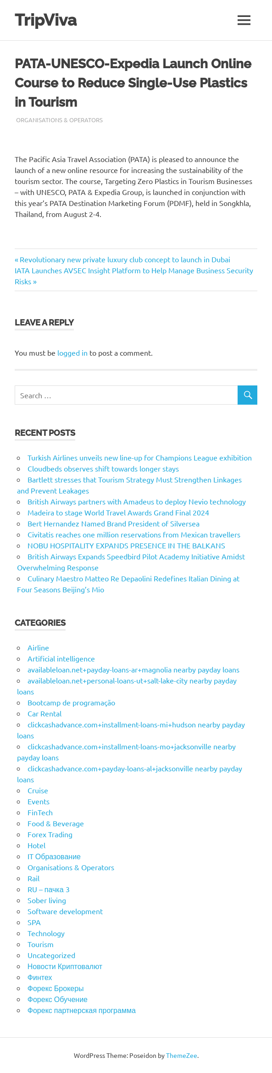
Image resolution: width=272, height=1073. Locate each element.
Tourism (41, 943)
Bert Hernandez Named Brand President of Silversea (114, 523)
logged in (72, 352)
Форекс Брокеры (56, 987)
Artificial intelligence (61, 658)
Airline (38, 647)
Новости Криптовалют (65, 965)
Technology (46, 933)
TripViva (46, 20)
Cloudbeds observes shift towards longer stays (103, 468)
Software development (65, 911)
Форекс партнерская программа (82, 1009)
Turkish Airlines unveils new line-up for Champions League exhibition (140, 457)
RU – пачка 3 (49, 889)
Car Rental (44, 713)
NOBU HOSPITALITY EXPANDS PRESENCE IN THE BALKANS (126, 545)
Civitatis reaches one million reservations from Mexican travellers (134, 534)
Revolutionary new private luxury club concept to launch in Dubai (124, 259)
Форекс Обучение (58, 998)
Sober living (47, 900)
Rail (33, 878)
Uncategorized (51, 954)
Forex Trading (50, 834)
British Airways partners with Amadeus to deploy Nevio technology (137, 501)
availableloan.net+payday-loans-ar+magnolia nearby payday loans (133, 669)
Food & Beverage (56, 823)
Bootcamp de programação (71, 702)
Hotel (36, 845)
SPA (34, 922)
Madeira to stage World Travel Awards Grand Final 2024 (118, 512)
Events (39, 801)
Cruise (38, 790)
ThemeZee (181, 1055)
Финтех (40, 976)
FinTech (40, 812)
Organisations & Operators (59, 120)
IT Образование (54, 856)
